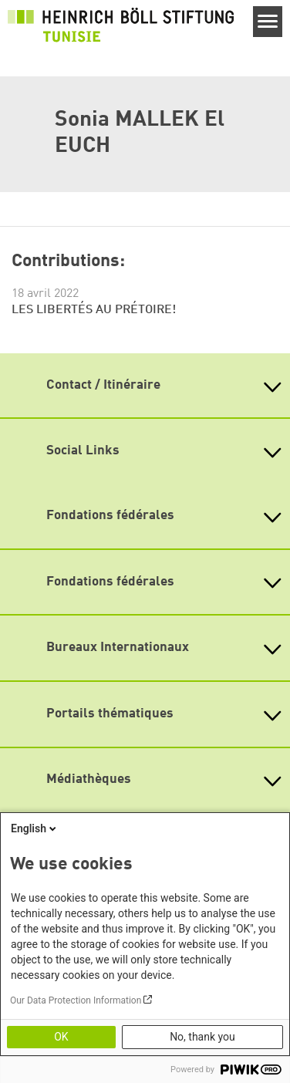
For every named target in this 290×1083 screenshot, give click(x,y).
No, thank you (202, 1037)
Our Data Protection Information (75, 1000)
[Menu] (268, 21)
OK (61, 1037)
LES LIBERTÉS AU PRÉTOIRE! (94, 310)
